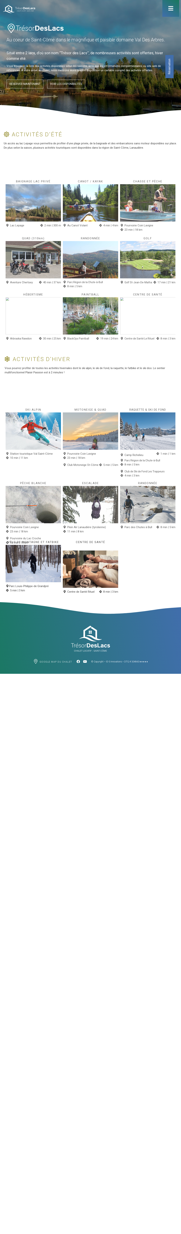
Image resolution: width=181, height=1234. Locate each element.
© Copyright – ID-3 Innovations (106, 661)
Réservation (169, 66)
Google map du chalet (56, 662)
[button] (25, 84)
